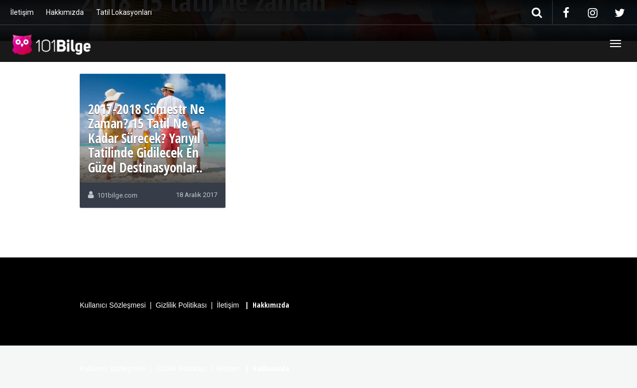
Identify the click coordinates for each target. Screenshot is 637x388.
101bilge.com (117, 195)
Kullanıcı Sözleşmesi (113, 305)
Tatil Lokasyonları (124, 12)
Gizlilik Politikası (181, 305)
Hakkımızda (65, 12)
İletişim (22, 12)
